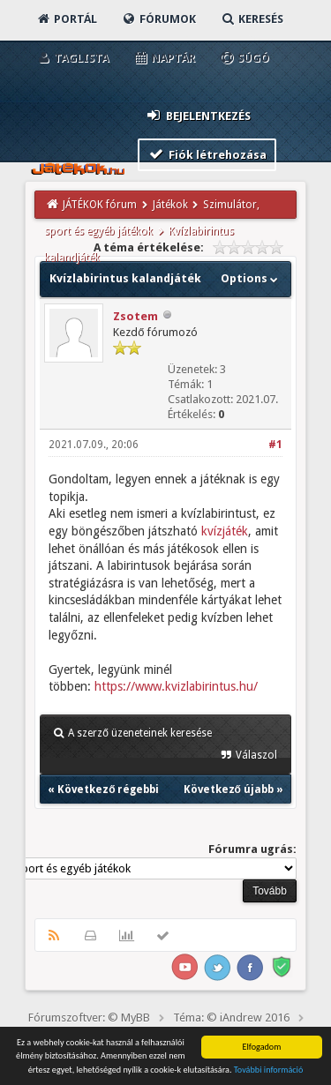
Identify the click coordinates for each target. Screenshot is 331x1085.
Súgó (244, 57)
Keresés (251, 19)
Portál (66, 19)
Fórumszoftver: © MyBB (89, 1017)
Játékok (170, 204)
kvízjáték (224, 531)
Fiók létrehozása (207, 153)
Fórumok (158, 19)
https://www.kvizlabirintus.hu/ (176, 686)
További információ (269, 1069)
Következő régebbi (108, 789)
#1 (275, 444)
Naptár (163, 57)
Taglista (72, 57)
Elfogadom (261, 1046)
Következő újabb (229, 789)
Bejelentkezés (198, 115)
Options (251, 278)
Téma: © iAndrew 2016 (231, 1017)
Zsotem (135, 316)
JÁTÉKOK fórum (100, 204)
